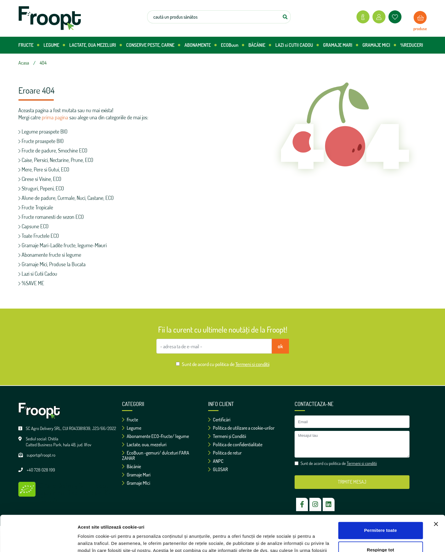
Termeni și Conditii (227, 436)
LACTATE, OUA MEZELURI (95, 45)
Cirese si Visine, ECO (39, 179)
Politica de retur (225, 453)
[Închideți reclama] (436, 490)
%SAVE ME (31, 283)
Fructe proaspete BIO (41, 141)
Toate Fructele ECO (38, 235)
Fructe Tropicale (35, 207)
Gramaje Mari (136, 475)
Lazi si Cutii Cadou (37, 273)
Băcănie (131, 466)
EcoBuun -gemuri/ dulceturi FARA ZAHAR (155, 455)
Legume (131, 428)
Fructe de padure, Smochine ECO (52, 150)
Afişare (85, 540)
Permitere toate (380, 496)
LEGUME (54, 45)
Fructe (130, 420)
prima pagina (55, 117)
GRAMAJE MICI (379, 45)
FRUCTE (28, 45)
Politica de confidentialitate (235, 444)
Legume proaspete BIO (43, 131)
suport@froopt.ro (41, 455)
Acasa (23, 63)
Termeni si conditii (252, 364)
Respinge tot (380, 516)
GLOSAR (218, 469)
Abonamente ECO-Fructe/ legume (155, 436)
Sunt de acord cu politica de (225, 364)
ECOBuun (232, 45)
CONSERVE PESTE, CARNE (153, 45)
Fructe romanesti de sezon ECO (51, 217)
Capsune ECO (33, 226)
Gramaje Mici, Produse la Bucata (52, 264)
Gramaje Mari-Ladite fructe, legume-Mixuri (62, 245)
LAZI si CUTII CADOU (297, 45)
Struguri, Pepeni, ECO (41, 188)
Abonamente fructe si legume (49, 254)
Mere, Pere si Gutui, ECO (43, 169)
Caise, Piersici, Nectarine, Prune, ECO (55, 160)
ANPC (216, 461)
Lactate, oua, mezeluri (144, 444)
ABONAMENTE (200, 45)
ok (280, 346)
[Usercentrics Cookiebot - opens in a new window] (38, 540)
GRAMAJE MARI (340, 45)
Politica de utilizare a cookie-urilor (241, 428)
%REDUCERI (411, 45)
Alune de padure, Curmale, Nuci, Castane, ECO (66, 198)
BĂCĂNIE (259, 45)
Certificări (219, 420)
